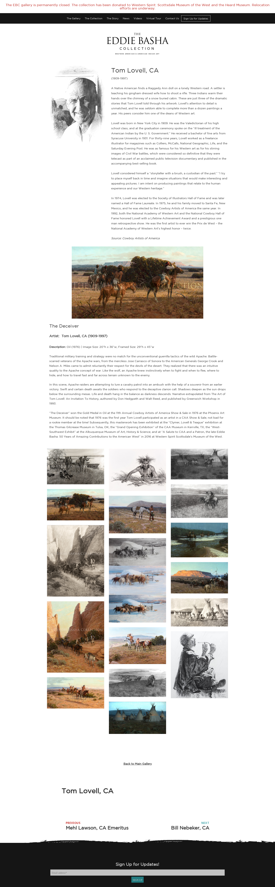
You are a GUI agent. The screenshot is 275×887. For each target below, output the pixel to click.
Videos (138, 18)
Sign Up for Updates (195, 18)
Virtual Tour (153, 18)
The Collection (93, 18)
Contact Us (172, 18)
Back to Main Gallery (137, 763)
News (126, 18)
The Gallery (74, 18)
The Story (113, 18)
